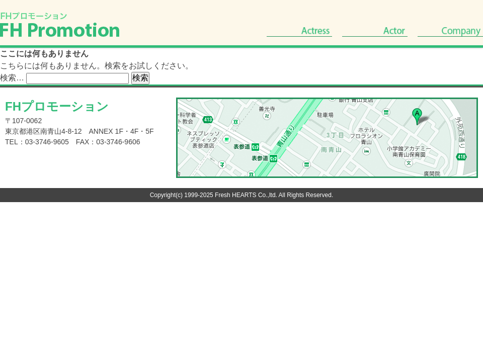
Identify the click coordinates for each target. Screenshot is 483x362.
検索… (12, 77)
